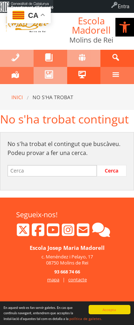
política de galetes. (85, 318)
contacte (77, 279)
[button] (124, 27)
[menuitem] (26, 6)
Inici (17, 97)
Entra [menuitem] (123, 6)
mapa (53, 279)
